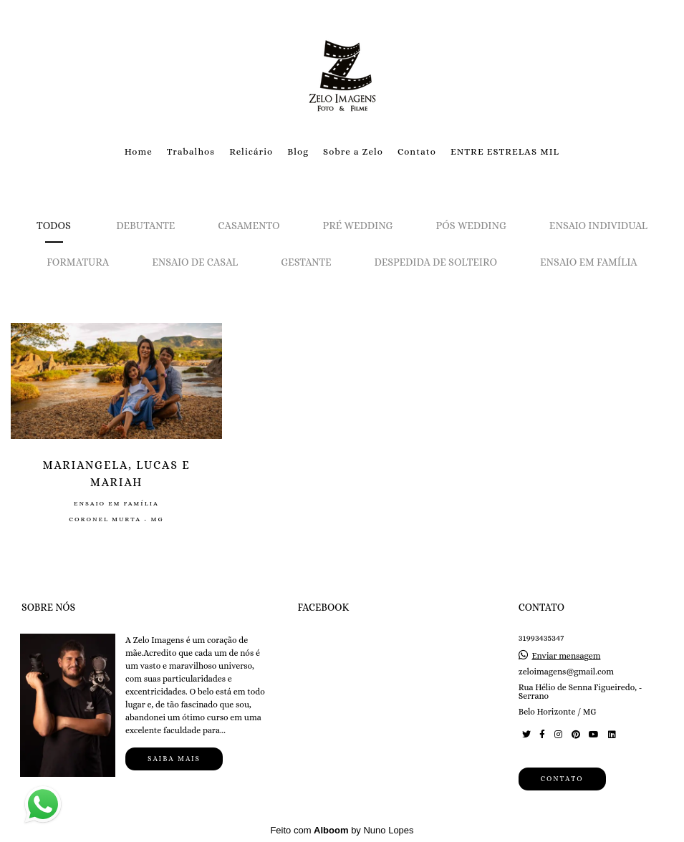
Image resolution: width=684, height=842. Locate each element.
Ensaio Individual (598, 225)
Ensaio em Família (588, 262)
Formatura (78, 262)
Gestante (306, 262)
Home (139, 151)
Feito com (341, 830)
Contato (417, 151)
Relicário (251, 151)
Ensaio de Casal (195, 262)
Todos (54, 225)
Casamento (248, 225)
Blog (298, 151)
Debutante (145, 225)
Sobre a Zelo (353, 151)
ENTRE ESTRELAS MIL (505, 151)
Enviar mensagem (565, 656)
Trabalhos (191, 151)
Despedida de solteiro (435, 262)
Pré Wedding (358, 225)
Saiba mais (174, 759)
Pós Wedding (471, 225)
